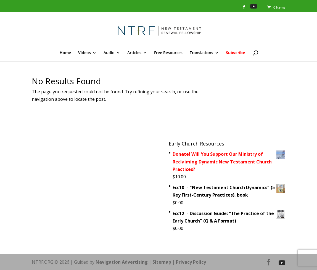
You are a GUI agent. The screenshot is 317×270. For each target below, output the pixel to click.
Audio (109, 53)
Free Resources (168, 53)
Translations (201, 53)
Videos (84, 53)
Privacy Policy (191, 262)
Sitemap (161, 262)
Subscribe (235, 53)
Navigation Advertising (122, 262)
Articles (134, 53)
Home (65, 53)
